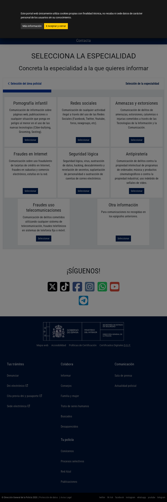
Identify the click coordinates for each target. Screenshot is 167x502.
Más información (32, 26)
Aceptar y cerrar (56, 26)
